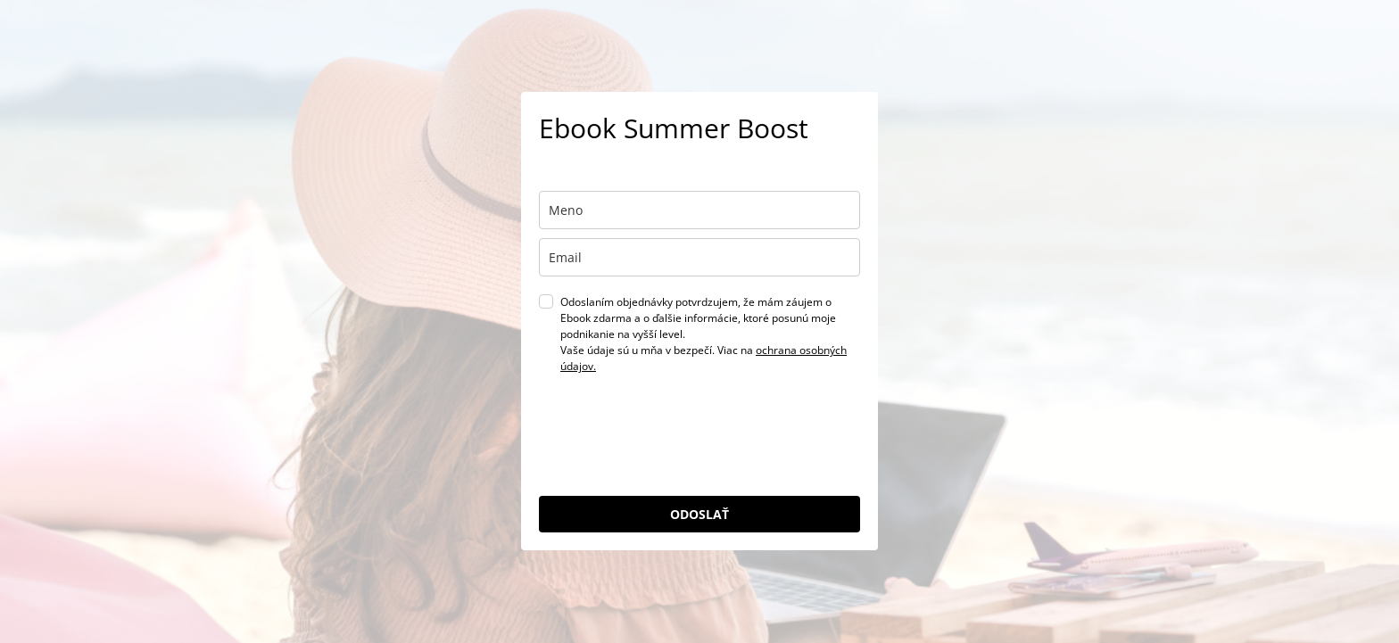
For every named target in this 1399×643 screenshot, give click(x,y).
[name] (699, 210)
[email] (699, 257)
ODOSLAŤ (699, 514)
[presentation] (674, 443)
